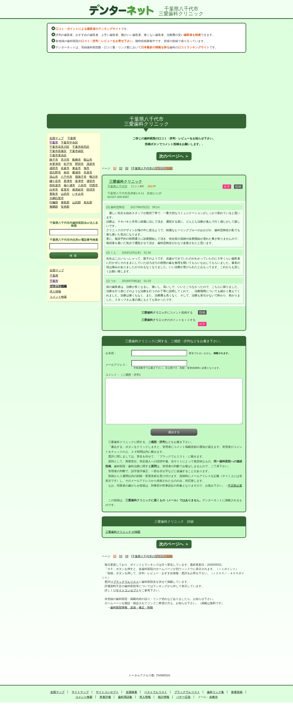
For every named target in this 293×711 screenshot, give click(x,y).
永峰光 (213, 697)
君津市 (68, 181)
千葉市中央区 (69, 142)
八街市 (82, 185)
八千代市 (66, 176)
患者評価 (105, 697)
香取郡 (65, 202)
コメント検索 (58, 296)
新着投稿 (237, 692)
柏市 (66, 172)
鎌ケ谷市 (55, 181)
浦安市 (90, 181)
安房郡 (65, 206)
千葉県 (71, 138)
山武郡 (76, 202)
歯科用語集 (125, 697)
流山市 (53, 176)
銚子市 (53, 159)
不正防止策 (235, 485)
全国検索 (131, 692)
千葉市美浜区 (58, 155)
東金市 (76, 168)
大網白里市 (56, 198)
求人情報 (55, 291)
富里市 (65, 189)
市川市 (65, 159)
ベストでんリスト (155, 692)
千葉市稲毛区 (80, 146)
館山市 (88, 159)
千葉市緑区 (76, 151)
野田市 (79, 164)
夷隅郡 (53, 206)
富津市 (79, 181)
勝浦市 (76, 172)
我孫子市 (80, 176)
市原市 (88, 172)
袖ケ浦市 (69, 185)
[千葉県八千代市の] (152, 168)
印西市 (93, 185)
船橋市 (76, 159)
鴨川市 (93, 176)
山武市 (65, 193)
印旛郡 (53, 202)
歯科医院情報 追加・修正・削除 (131, 607)
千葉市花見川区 (59, 146)
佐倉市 (65, 168)
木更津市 (55, 164)
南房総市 (78, 189)
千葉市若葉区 (58, 151)
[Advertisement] (146, 83)
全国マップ (56, 138)
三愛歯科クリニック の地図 (122, 531)
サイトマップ (80, 692)
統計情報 (163, 697)
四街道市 (55, 185)
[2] (120, 168)
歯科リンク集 (215, 692)
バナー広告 (183, 697)
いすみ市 (78, 193)
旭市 (86, 168)
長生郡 (88, 202)
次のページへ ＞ (174, 156)
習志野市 (55, 172)
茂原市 (90, 164)
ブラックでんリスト (126, 581)
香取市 (53, 193)
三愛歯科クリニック (125, 182)
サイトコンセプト (127, 590)
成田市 (53, 168)
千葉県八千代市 (117, 186)
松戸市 (68, 164)
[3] (126, 168)
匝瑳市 (90, 189)
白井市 (53, 189)
